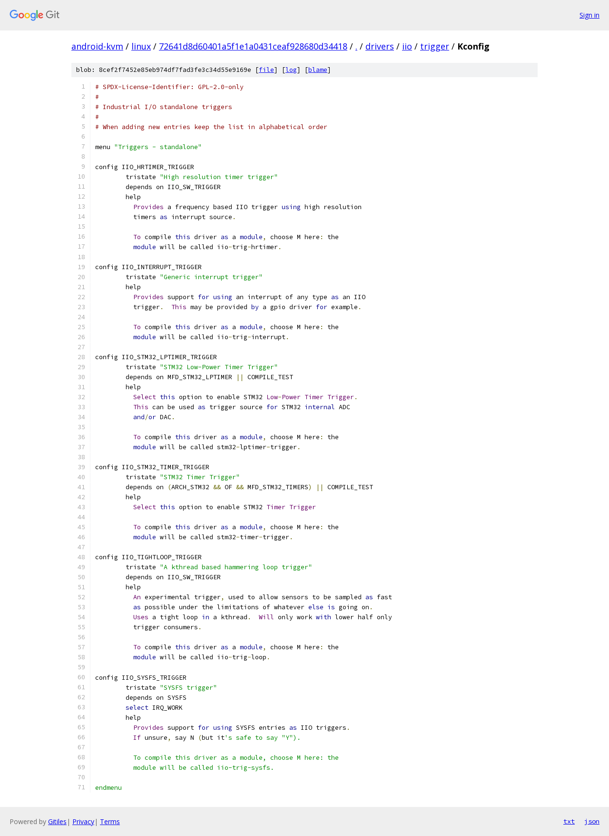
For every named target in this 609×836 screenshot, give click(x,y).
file (266, 70)
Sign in (589, 15)
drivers (379, 46)
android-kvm (97, 46)
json (591, 821)
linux (141, 46)
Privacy (83, 821)
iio (407, 46)
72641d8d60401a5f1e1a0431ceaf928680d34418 (253, 46)
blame (317, 70)
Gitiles (57, 821)
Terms (110, 821)
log (291, 70)
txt (569, 821)
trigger (434, 46)
